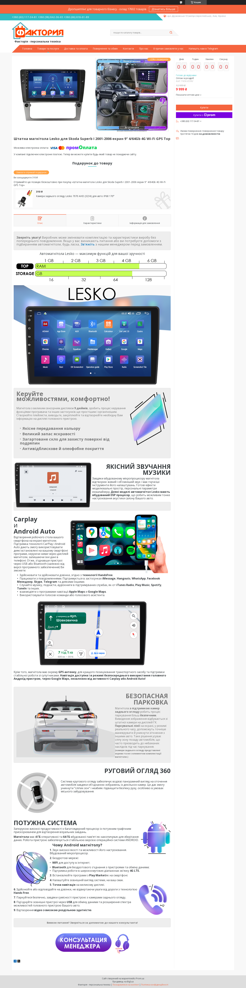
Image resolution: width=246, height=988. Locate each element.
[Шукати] (170, 33)
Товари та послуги (48, 48)
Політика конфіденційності (154, 984)
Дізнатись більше (163, 9)
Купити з (204, 115)
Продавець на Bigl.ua (123, 981)
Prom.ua (140, 978)
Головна (27, 48)
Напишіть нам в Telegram (203, 48)
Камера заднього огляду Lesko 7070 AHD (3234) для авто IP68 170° (75, 196)
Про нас (143, 48)
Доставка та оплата (76, 48)
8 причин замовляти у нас (168, 48)
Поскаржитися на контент (126, 984)
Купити (204, 107)
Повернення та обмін (105, 48)
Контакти (128, 48)
